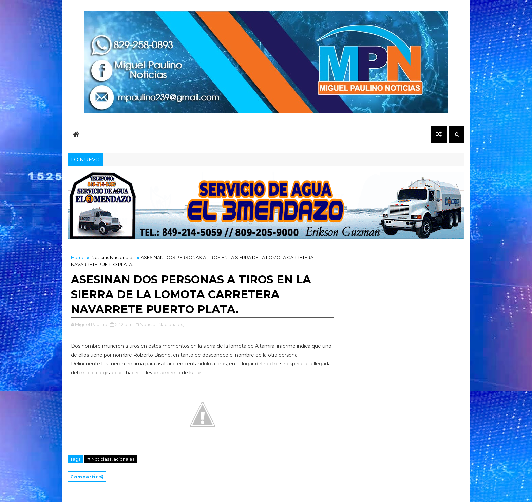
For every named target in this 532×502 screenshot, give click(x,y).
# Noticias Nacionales (110, 459)
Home (78, 257)
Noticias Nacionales (112, 257)
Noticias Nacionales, (162, 324)
